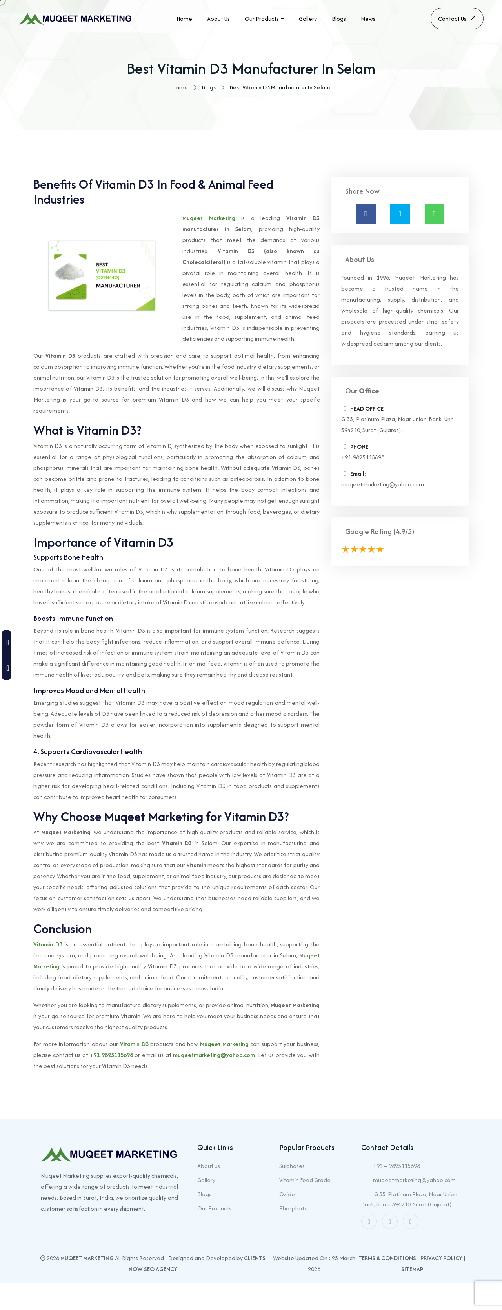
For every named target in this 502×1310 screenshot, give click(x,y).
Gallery (308, 19)
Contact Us (457, 20)
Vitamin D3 (47, 973)
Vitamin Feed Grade (305, 1207)
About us (218, 19)
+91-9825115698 (362, 486)
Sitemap (412, 1296)
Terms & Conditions (387, 1285)
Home (184, 19)
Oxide (287, 1221)
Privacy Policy (441, 1285)
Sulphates (292, 1193)
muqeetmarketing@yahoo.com (214, 1083)
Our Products (262, 19)
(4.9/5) (403, 560)
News (368, 19)
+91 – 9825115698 (396, 1193)
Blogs (339, 19)
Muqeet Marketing (208, 246)
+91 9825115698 (111, 1083)
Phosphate (293, 1236)
